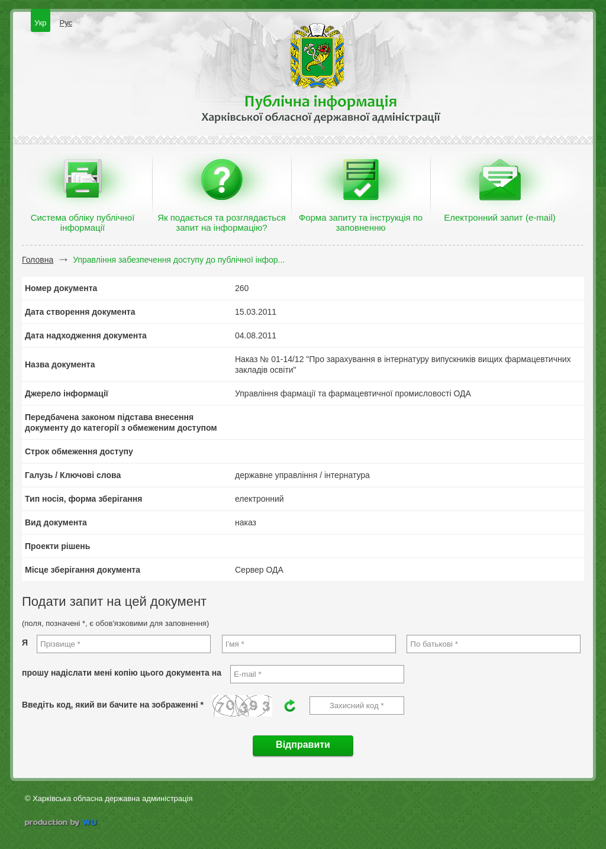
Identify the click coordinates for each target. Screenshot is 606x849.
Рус (66, 22)
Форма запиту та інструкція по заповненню (361, 222)
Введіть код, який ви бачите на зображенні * (113, 704)
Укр (40, 22)
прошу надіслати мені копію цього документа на (121, 672)
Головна (37, 259)
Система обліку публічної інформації (83, 222)
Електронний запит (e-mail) (499, 217)
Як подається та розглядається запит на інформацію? (221, 222)
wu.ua (62, 823)
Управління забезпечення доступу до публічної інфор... (179, 259)
